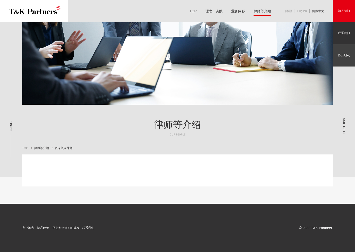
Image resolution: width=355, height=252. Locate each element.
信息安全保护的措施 (66, 228)
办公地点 (344, 55)
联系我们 (344, 33)
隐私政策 (43, 228)
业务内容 (238, 11)
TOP (193, 11)
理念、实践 (214, 11)
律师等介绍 (262, 11)
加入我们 (344, 11)
